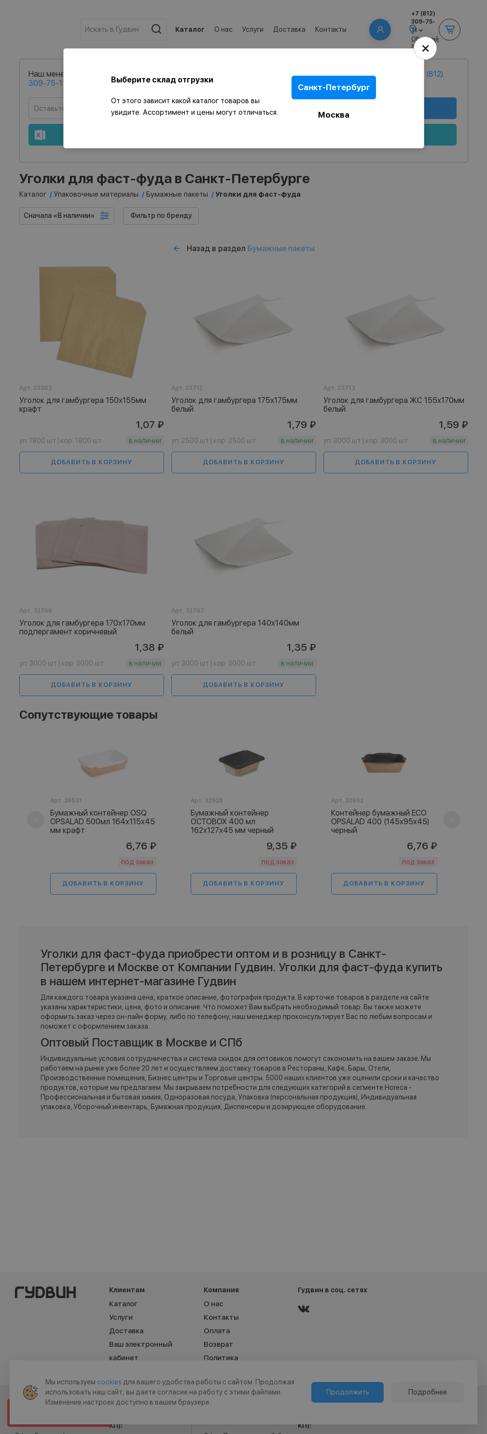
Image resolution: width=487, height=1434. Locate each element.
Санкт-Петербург (337, 85)
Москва (337, 110)
